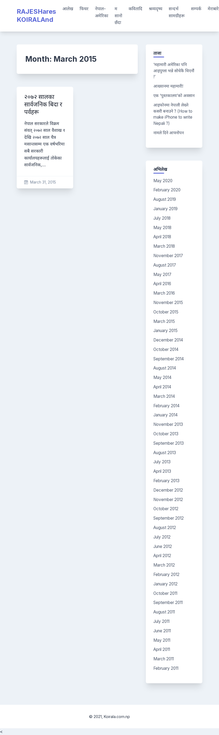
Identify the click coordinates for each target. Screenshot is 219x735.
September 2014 (168, 358)
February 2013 (166, 480)
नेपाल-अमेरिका (101, 12)
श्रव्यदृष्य (155, 8)
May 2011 (161, 640)
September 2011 (168, 602)
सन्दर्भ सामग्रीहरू (177, 12)
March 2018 (164, 246)
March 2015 (164, 321)
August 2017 (164, 265)
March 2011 (163, 658)
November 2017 (168, 255)
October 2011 (165, 593)
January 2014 (165, 414)
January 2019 (165, 208)
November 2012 (168, 499)
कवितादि (135, 8)
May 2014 (162, 377)
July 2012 (162, 537)
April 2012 (162, 555)
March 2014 (164, 396)
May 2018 (162, 227)
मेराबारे (213, 8)
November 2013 (168, 424)
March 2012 (164, 565)
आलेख (67, 8)
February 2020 (167, 189)
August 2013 (164, 452)
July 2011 (161, 621)
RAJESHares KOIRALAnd (36, 15)
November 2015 (168, 302)
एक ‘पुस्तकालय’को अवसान (174, 95)
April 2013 (162, 471)
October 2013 (165, 433)
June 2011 (162, 630)
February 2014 (166, 405)
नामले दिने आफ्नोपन (168, 132)
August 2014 (164, 368)
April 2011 (161, 649)
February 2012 (166, 574)
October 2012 (165, 508)
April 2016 (162, 283)
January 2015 (165, 330)
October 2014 (165, 349)
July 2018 (162, 218)
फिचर (84, 8)
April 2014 (162, 386)
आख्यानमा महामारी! (168, 86)
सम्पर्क (196, 8)
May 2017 (162, 274)
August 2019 (164, 199)
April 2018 (162, 236)
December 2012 (168, 490)
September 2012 (168, 518)
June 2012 (162, 546)
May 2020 (162, 180)
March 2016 (164, 293)
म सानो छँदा (118, 15)
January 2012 (165, 583)
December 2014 (168, 340)
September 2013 (168, 443)
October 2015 (165, 312)
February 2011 (165, 668)
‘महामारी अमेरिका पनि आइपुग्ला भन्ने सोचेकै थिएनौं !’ (173, 71)
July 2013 (162, 461)
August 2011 (164, 612)
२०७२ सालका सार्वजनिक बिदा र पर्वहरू (43, 104)
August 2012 (164, 527)
